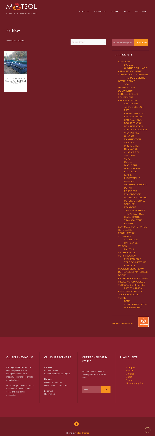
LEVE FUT (129, 181)
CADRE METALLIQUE (135, 129)
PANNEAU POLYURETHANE (133, 278)
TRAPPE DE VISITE (134, 77)
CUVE (127, 158)
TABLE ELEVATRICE (135, 210)
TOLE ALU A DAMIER (129, 294)
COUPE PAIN (131, 239)
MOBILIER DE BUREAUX (131, 268)
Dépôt (114, 11)
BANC (127, 301)
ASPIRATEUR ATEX (134, 113)
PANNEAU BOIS (132, 259)
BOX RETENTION (133, 126)
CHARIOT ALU (131, 132)
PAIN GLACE (131, 243)
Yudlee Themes (82, 433)
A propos (100, 11)
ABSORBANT (131, 103)
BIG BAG (129, 64)
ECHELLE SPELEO (128, 94)
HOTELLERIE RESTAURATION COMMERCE (126, 233)
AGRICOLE (124, 61)
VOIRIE (122, 298)
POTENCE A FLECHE (135, 197)
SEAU (127, 84)
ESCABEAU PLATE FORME (132, 226)
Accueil (84, 11)
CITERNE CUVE (126, 81)
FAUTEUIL (129, 249)
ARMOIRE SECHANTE (130, 71)
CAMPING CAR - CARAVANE (133, 74)
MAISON (122, 246)
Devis (127, 11)
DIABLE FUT (130, 165)
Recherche (141, 42)
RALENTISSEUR (133, 307)
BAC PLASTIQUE (133, 120)
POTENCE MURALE (134, 200)
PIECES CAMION (133, 288)
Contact (140, 11)
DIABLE (128, 162)
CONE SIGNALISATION (136, 304)
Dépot (129, 377)
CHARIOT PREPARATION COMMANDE (132, 145)
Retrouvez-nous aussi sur (123, 323)
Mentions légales (134, 383)
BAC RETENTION (133, 123)
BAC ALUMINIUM (133, 116)
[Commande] (88, 42)
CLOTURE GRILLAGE (135, 68)
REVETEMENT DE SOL (130, 291)
